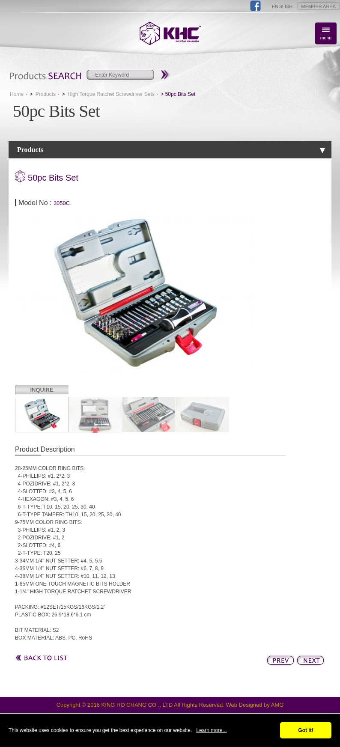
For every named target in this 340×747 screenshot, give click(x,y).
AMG (277, 705)
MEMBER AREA (318, 6)
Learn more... (211, 730)
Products (46, 94)
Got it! (305, 730)
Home (17, 94)
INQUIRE (41, 390)
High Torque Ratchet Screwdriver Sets (111, 94)
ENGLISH (282, 6)
